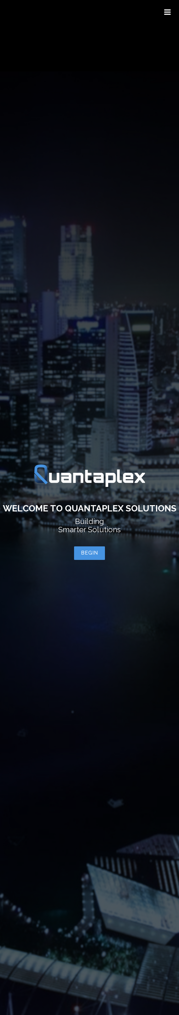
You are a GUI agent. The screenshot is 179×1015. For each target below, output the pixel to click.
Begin (89, 553)
